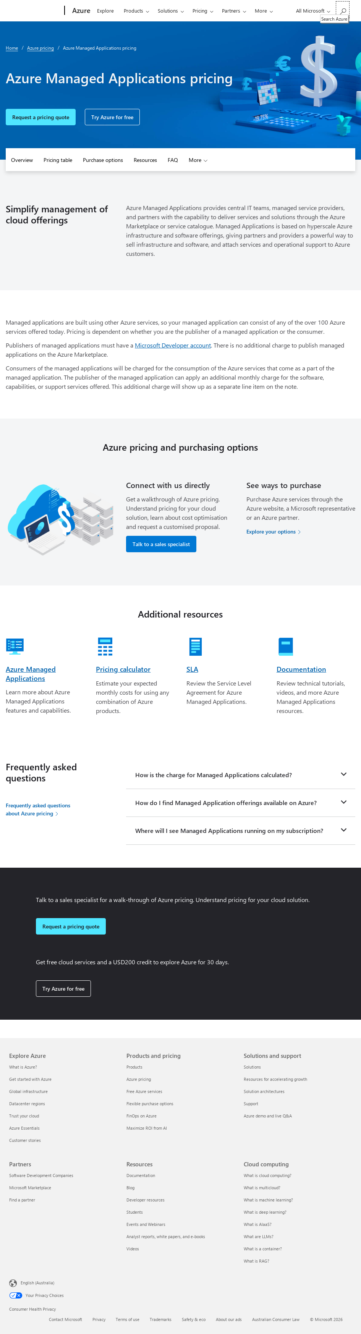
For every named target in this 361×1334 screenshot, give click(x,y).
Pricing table (58, 159)
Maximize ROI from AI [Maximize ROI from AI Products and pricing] (146, 1128)
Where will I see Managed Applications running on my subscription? (229, 830)
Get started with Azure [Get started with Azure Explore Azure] (30, 1079)
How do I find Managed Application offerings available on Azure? (226, 803)
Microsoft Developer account (173, 345)
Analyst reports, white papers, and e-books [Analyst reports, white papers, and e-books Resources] (165, 1236)
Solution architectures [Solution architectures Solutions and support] (264, 1091)
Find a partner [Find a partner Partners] (22, 1200)
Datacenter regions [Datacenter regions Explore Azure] (27, 1103)
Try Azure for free (112, 117)
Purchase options (103, 159)
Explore (105, 10)
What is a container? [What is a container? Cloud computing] (263, 1249)
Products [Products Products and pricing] (134, 1067)
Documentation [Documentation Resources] (140, 1175)
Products (133, 10)
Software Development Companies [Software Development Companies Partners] (41, 1175)
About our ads (229, 1319)
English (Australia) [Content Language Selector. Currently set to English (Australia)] (37, 1282)
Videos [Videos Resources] (132, 1249)
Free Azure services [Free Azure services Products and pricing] (144, 1091)
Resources (145, 159)
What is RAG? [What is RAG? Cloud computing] (256, 1261)
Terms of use (127, 1319)
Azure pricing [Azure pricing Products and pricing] (138, 1079)
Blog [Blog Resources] (130, 1187)
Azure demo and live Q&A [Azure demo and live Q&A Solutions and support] (268, 1116)
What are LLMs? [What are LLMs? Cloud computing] (259, 1236)
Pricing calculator (123, 669)
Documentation (301, 669)
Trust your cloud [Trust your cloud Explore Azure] (24, 1116)
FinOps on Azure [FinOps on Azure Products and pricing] (141, 1116)
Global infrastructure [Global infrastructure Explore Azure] (28, 1091)
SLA (192, 669)
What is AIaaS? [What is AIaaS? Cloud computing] (258, 1224)
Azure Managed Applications (31, 673)
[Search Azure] (343, 9)
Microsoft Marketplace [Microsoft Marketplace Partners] (30, 1187)
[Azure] (80, 10)
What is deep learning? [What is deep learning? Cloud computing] (265, 1212)
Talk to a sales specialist (161, 544)
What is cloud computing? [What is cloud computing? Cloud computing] (267, 1175)
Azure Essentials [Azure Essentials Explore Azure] (24, 1128)
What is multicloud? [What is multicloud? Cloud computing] (262, 1187)
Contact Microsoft (65, 1319)
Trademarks (161, 1319)
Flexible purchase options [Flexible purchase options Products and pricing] (149, 1103)
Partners (231, 10)
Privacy (98, 1319)
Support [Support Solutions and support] (251, 1103)
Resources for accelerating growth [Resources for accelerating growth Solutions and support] (275, 1079)
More (261, 10)
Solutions (168, 10)
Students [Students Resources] (134, 1212)
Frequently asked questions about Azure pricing (38, 809)
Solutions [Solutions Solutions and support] (252, 1067)
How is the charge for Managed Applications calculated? (213, 775)
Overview (22, 159)
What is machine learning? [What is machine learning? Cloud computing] (268, 1200)
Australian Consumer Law (275, 1319)
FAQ (173, 159)
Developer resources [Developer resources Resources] (145, 1200)
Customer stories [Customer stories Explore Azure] (25, 1140)
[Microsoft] (35, 10)
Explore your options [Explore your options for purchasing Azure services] (271, 531)
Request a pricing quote (40, 117)
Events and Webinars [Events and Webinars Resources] (145, 1224)
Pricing (200, 10)
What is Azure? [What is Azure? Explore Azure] (23, 1067)
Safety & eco (194, 1319)
